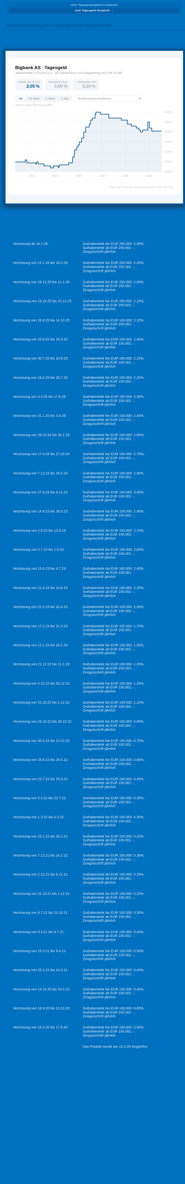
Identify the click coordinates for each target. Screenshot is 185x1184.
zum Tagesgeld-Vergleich (94, 10)
